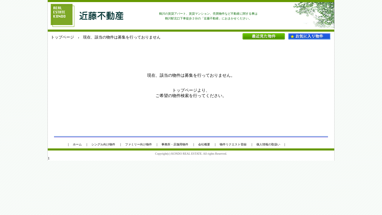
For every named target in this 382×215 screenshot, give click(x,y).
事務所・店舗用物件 (174, 144)
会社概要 (204, 144)
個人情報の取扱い (268, 144)
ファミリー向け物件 (138, 144)
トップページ (62, 37)
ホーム (77, 144)
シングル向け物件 (103, 144)
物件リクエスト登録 (233, 144)
